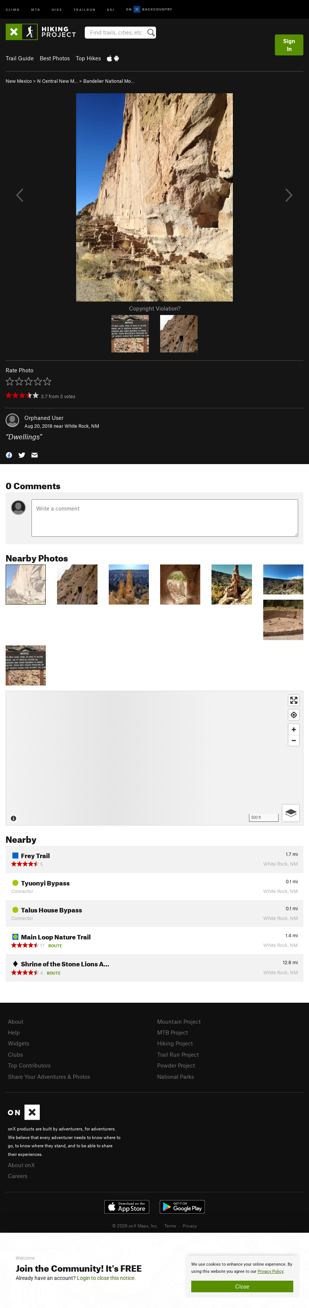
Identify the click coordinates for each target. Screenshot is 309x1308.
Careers (17, 1175)
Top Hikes (88, 58)
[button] (9, 454)
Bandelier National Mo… (109, 81)
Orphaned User (43, 417)
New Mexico (19, 81)
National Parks (175, 1076)
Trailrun (85, 9)
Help (14, 1032)
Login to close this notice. (106, 1278)
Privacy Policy (271, 1271)
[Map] (154, 758)
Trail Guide (20, 58)
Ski (111, 9)
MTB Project (172, 1032)
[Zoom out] (293, 740)
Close (242, 1286)
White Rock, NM (81, 426)
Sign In (289, 44)
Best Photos (55, 58)
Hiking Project (175, 1043)
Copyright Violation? (154, 308)
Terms (170, 1225)
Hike (57, 9)
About (15, 1021)
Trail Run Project (178, 1054)
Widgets (18, 1043)
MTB (35, 9)
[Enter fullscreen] (293, 700)
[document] (242, 1276)
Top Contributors (29, 1065)
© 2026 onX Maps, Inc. (135, 1225)
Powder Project (176, 1065)
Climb (13, 9)
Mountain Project (179, 1021)
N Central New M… (57, 81)
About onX (21, 1165)
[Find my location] (293, 714)
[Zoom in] (293, 729)
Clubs (15, 1054)
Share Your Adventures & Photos (49, 1076)
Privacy (190, 1225)
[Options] (290, 813)
